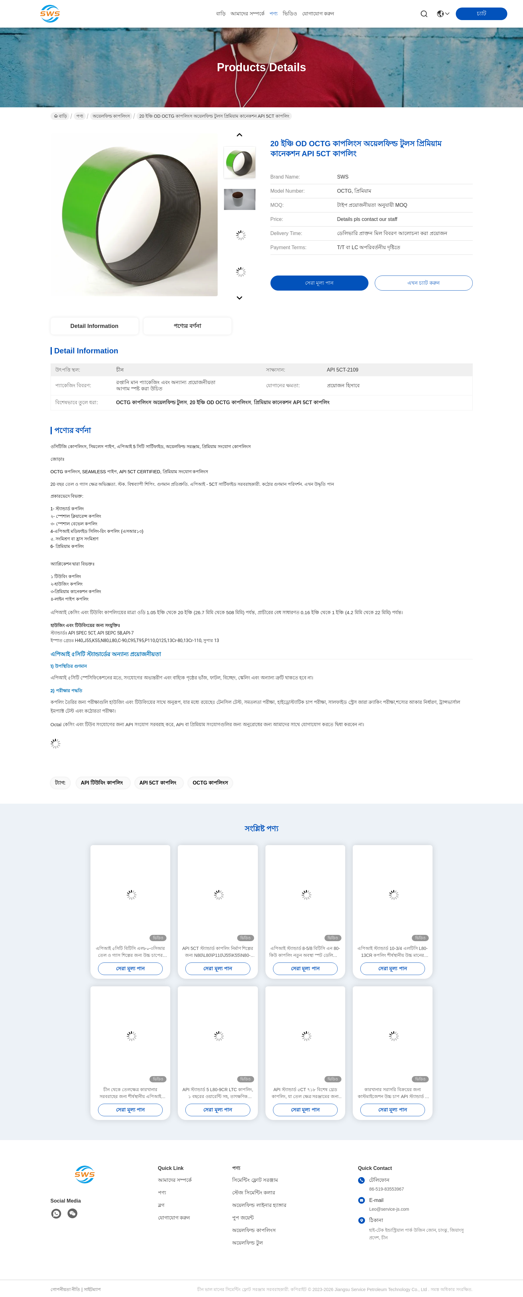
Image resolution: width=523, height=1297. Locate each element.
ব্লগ (161, 1205)
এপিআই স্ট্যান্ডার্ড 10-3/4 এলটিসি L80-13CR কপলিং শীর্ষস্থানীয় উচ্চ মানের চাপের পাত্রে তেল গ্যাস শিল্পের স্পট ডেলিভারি (392, 952)
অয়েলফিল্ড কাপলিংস (111, 116)
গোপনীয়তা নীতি (65, 1289)
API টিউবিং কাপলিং (102, 782)
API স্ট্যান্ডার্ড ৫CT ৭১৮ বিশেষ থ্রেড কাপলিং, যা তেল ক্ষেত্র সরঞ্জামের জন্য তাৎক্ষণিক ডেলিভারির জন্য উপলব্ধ (305, 1093)
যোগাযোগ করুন (318, 13)
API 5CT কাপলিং (157, 782)
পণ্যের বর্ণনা (187, 326)
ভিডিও (290, 13)
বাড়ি (221, 13)
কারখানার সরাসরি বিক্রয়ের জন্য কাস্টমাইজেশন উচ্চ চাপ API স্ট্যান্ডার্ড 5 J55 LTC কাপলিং (392, 1093)
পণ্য (274, 13)
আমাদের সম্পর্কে (247, 13)
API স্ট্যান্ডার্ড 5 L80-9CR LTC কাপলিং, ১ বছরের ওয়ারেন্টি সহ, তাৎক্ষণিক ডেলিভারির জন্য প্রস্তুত (218, 1093)
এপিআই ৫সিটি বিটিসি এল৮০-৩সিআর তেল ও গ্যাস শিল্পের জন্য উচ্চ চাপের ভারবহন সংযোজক (130, 952)
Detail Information (94, 326)
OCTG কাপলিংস (210, 782)
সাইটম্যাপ (92, 1289)
